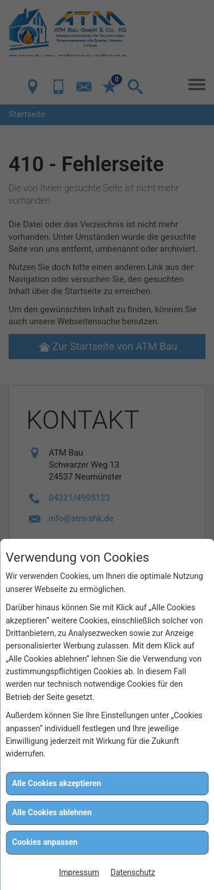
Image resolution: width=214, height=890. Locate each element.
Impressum (79, 872)
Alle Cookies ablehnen (52, 812)
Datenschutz (133, 872)
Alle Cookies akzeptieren (56, 783)
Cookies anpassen (45, 842)
